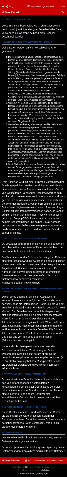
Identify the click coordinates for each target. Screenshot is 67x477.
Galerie (62, 7)
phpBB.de (45, 470)
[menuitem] (9, 7)
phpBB (24, 467)
